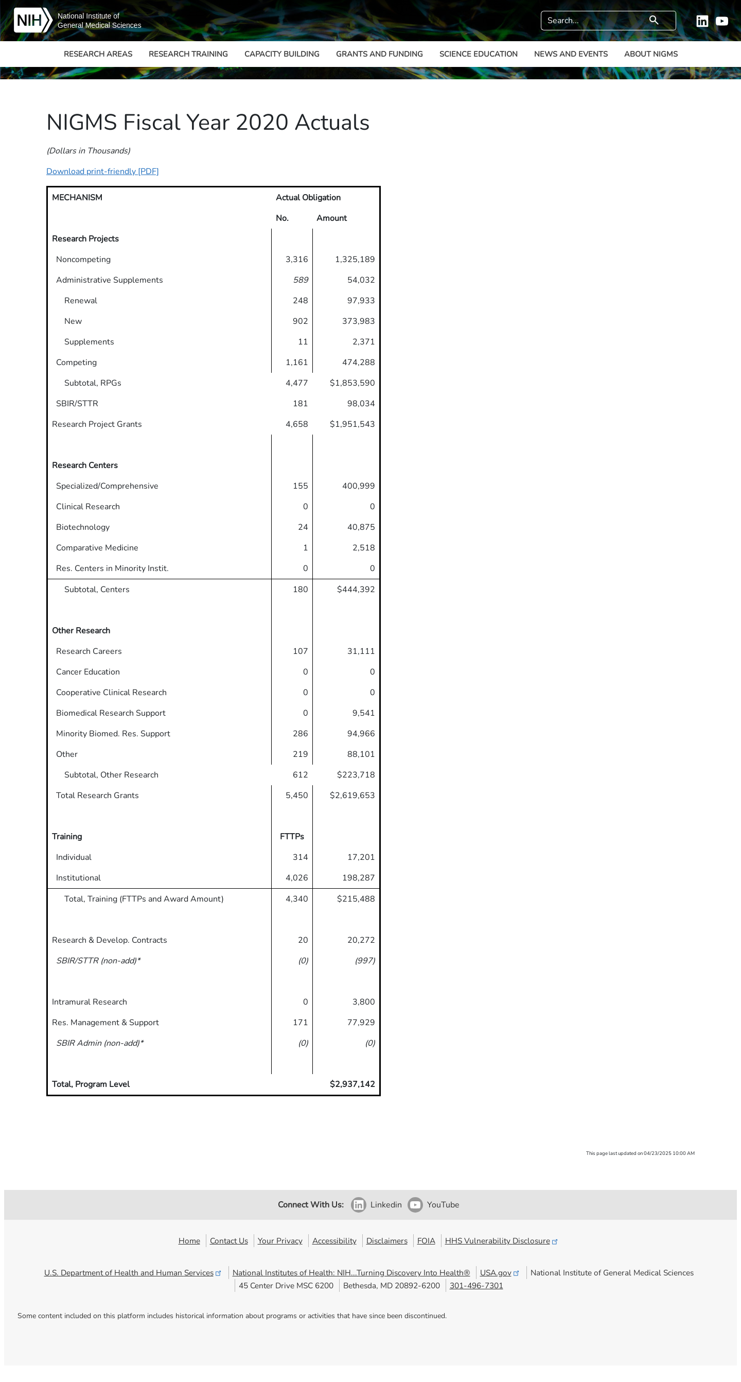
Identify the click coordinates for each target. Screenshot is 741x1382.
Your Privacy (280, 1240)
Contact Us (229, 1240)
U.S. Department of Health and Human (133, 1272)
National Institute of (88, 16)
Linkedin (386, 1205)
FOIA (426, 1240)
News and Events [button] (571, 54)
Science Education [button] (478, 54)
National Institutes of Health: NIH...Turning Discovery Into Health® (351, 1272)
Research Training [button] (188, 54)
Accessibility (334, 1240)
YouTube (443, 1205)
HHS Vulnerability (502, 1240)
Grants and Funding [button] (379, 54)
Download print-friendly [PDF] (102, 171)
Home (189, 1240)
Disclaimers (387, 1240)
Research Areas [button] (98, 54)
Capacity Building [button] (282, 54)
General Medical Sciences (100, 25)
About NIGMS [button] (651, 54)
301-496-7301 (476, 1285)
